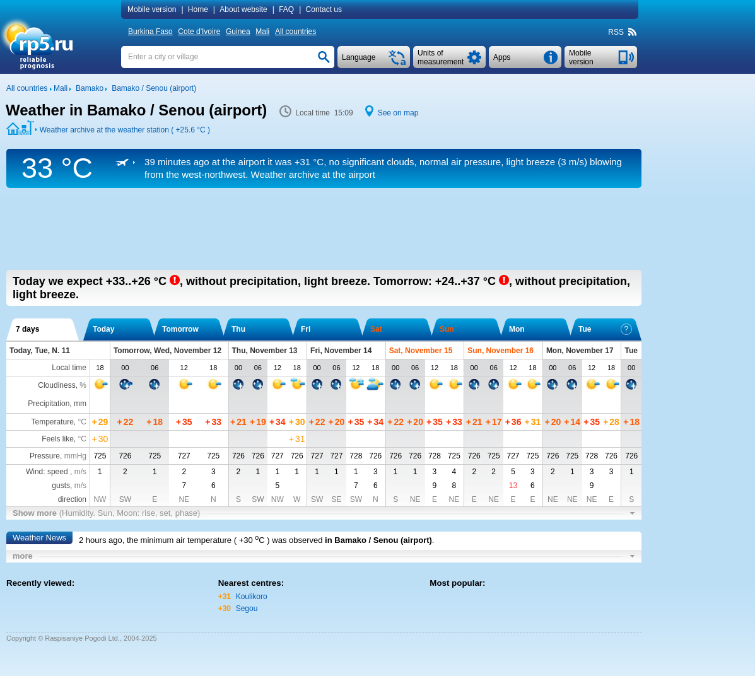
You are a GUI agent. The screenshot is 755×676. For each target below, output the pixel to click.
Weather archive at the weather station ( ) (125, 129)
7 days (27, 329)
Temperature (52, 421)
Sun (447, 329)
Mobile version (151, 9)
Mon (517, 329)
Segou (247, 608)
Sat (376, 329)
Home (198, 9)
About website (243, 9)
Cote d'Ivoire (199, 31)
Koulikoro (251, 596)
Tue (605, 329)
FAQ (286, 9)
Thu (238, 329)
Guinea (238, 31)
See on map (398, 112)
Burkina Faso (150, 31)
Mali (262, 31)
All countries (295, 31)
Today (103, 329)
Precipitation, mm (57, 403)
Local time (69, 367)
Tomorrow (180, 329)
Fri (305, 329)
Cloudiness (56, 385)
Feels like (58, 438)
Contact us (324, 9)
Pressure (45, 456)
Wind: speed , (56, 471)
